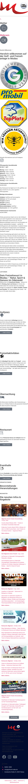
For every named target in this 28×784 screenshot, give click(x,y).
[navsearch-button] (0, 19)
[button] (14, 16)
